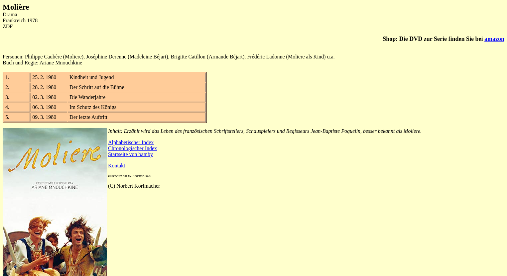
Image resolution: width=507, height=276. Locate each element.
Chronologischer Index (132, 148)
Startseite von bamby (130, 154)
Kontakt (116, 165)
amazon (494, 39)
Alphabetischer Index (131, 142)
